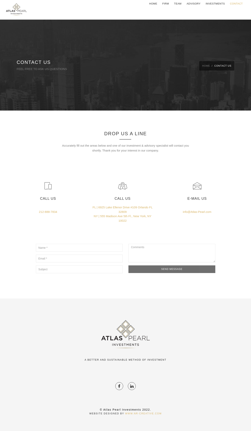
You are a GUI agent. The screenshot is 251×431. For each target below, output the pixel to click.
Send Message (171, 269)
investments (215, 9)
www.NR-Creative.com (143, 413)
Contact (236, 9)
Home (153, 9)
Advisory (194, 9)
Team (178, 9)
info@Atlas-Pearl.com (197, 211)
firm (165, 9)
